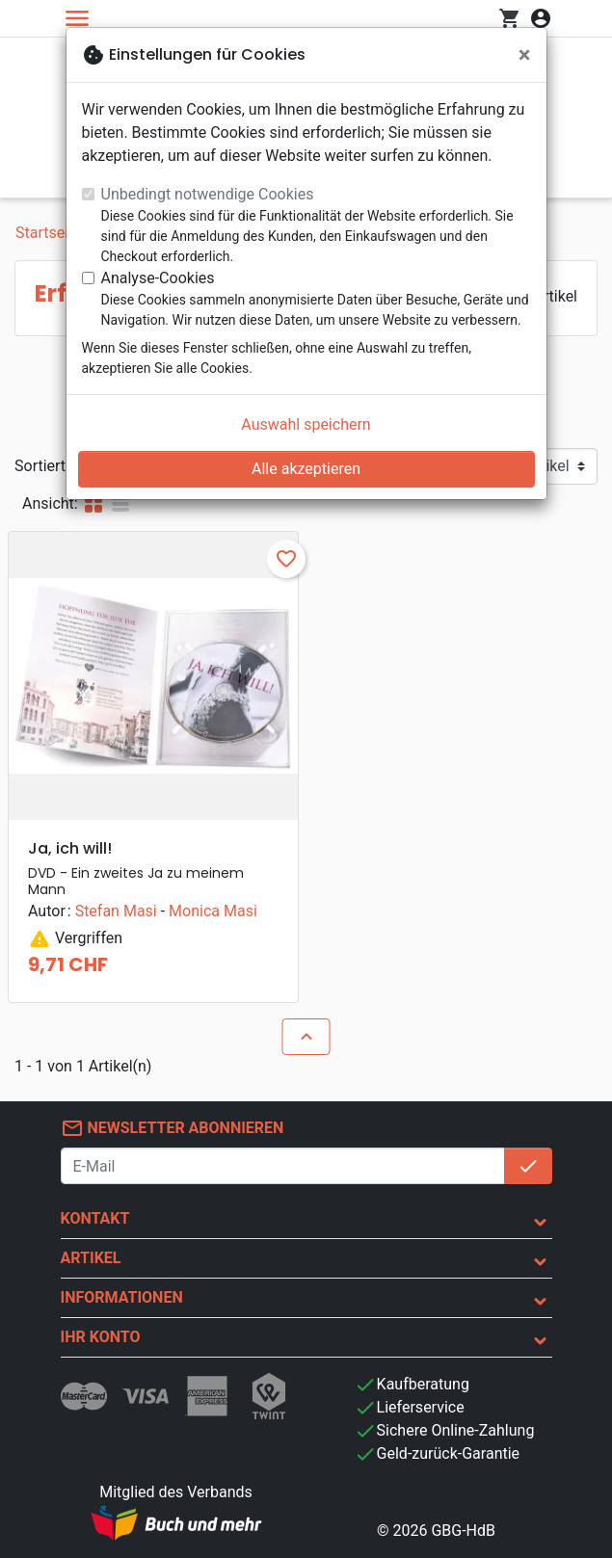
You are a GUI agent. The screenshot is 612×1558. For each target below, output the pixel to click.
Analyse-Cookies (158, 278)
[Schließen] (524, 55)
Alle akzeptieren (306, 469)
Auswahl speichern (305, 424)
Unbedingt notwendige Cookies (207, 194)
